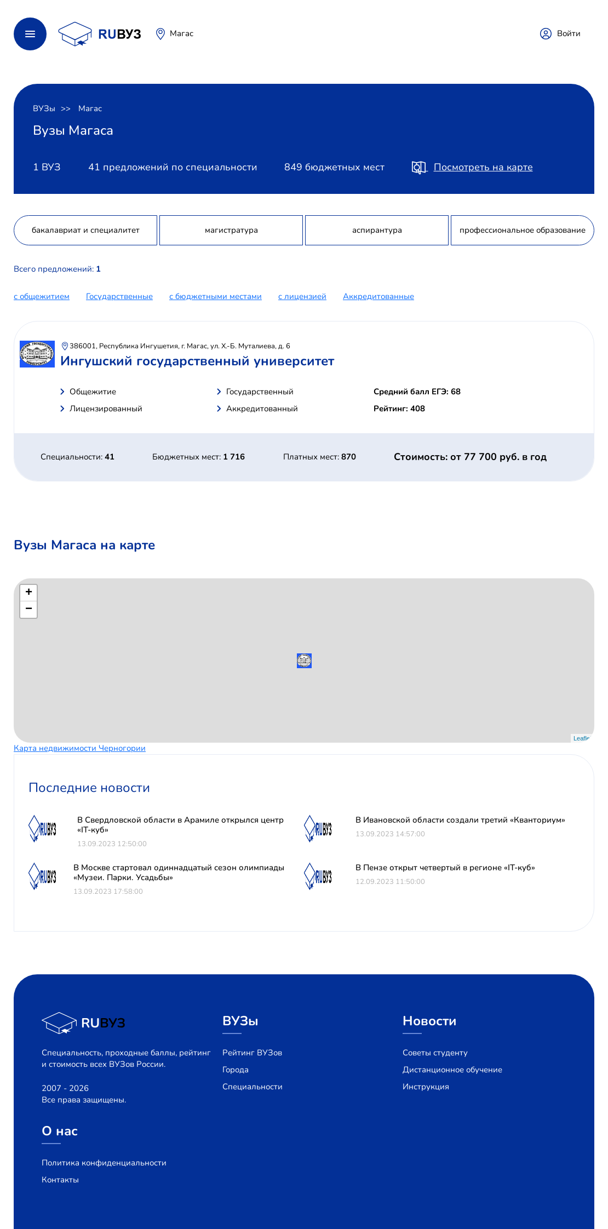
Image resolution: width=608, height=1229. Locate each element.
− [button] (28, 609)
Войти (569, 33)
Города (235, 1069)
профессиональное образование (523, 230)
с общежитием (42, 296)
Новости (430, 1021)
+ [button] (28, 593)
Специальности (252, 1086)
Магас (181, 33)
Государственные (119, 296)
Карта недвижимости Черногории (80, 748)
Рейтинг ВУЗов (252, 1052)
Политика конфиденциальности (104, 1162)
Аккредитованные (378, 296)
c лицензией (302, 296)
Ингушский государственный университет (197, 361)
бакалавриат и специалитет (86, 230)
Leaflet (582, 738)
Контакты (60, 1179)
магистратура (231, 230)
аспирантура (377, 230)
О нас (60, 1131)
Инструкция (426, 1086)
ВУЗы (44, 108)
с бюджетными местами (215, 296)
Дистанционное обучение (452, 1069)
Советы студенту (435, 1052)
